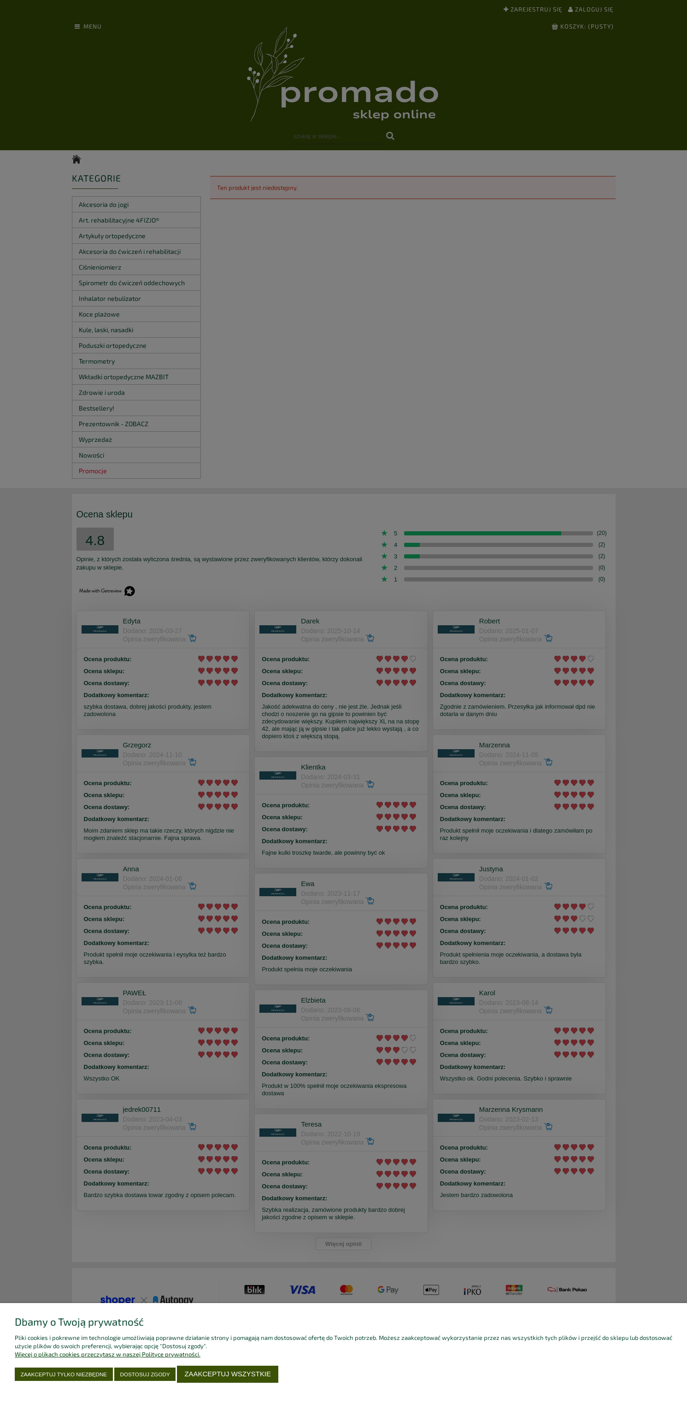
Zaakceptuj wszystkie (227, 1374)
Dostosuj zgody (145, 1374)
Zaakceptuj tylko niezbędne (64, 1374)
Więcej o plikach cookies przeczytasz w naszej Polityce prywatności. (107, 1354)
